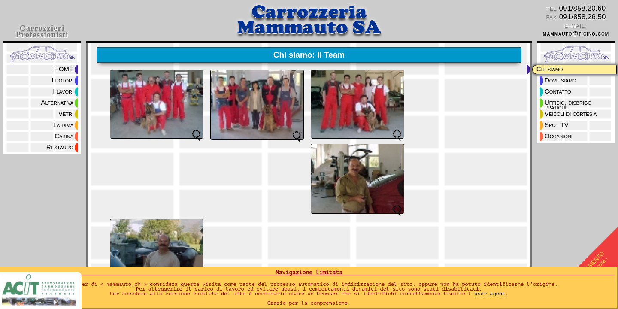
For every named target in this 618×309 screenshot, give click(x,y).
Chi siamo (549, 69)
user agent (489, 294)
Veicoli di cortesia (571, 113)
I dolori (62, 80)
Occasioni (559, 135)
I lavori (63, 91)
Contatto (558, 91)
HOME (63, 69)
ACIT (42, 291)
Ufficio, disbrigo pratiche (569, 103)
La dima (63, 124)
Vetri (65, 113)
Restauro (59, 147)
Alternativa (57, 102)
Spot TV (557, 124)
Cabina (64, 135)
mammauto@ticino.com (576, 33)
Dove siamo (560, 80)
